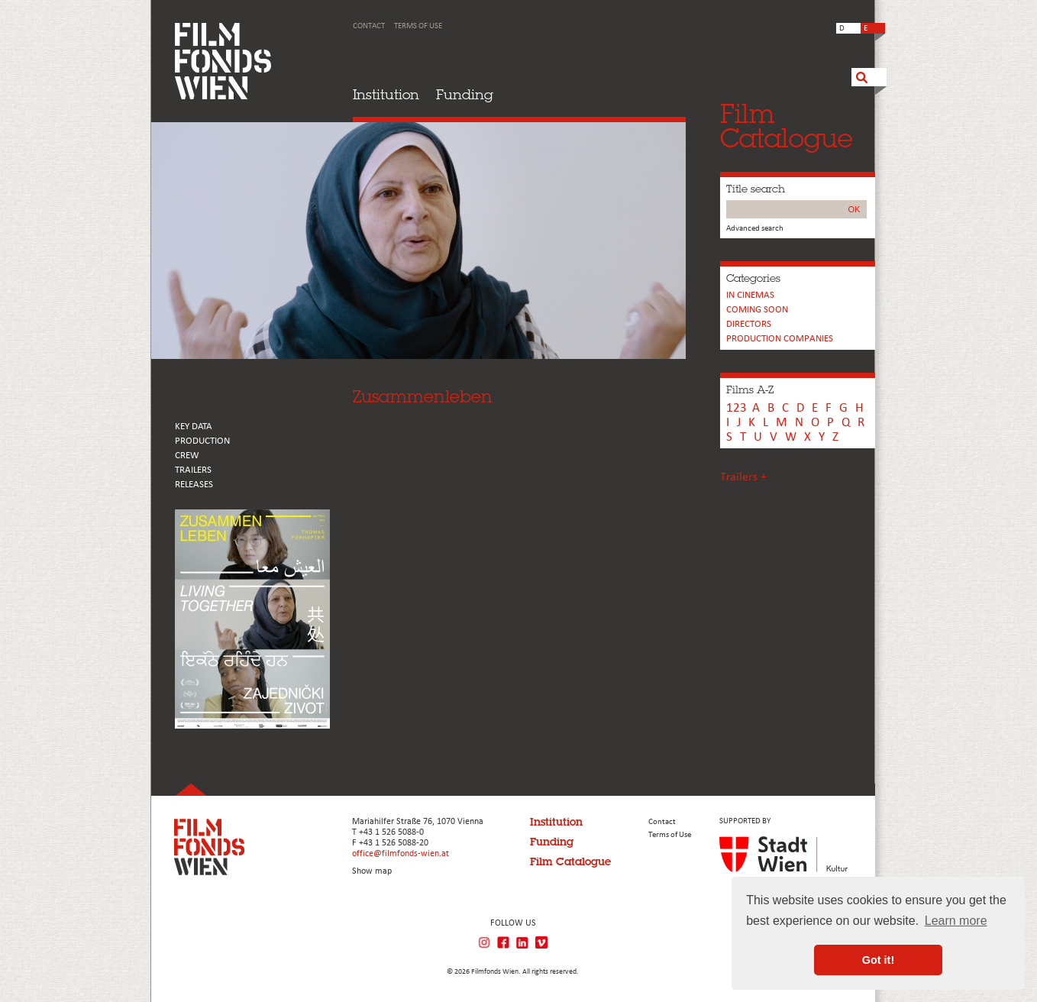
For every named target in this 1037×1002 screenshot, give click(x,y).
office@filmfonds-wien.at (400, 853)
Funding (464, 94)
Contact (369, 26)
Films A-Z (750, 389)
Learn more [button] (956, 920)
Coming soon (757, 310)
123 (736, 408)
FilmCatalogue (786, 125)
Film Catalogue (570, 861)
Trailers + (743, 477)
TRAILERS (193, 470)
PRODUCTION (202, 441)
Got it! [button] (878, 960)
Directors (748, 324)
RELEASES (194, 485)
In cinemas (750, 295)
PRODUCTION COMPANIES (779, 339)
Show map (372, 871)
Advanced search (754, 229)
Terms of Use (418, 26)
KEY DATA (193, 427)
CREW (187, 456)
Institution (386, 94)
